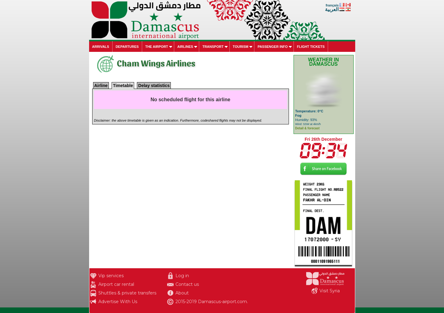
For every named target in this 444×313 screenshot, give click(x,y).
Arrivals (100, 46)
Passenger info (272, 46)
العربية (332, 9)
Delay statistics (154, 85)
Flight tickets (311, 46)
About (182, 293)
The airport (156, 46)
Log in (182, 275)
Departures (127, 46)
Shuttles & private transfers (127, 293)
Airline (101, 85)
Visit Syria (329, 291)
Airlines (185, 46)
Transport (212, 46)
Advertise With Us (117, 301)
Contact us (187, 284)
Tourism (241, 46)
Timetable (123, 85)
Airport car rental (116, 284)
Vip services (111, 275)
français (332, 5)
